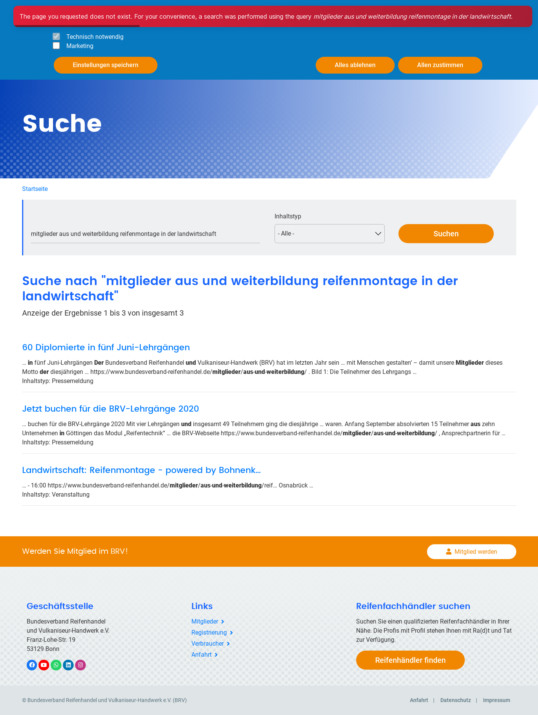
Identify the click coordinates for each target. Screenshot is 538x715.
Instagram (84, 665)
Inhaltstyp (288, 216)
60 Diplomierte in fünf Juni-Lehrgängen (106, 347)
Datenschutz (455, 700)
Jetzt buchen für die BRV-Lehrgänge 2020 (110, 409)
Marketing (79, 46)
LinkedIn (72, 665)
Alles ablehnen (355, 65)
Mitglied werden (475, 551)
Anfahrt (201, 654)
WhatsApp (60, 665)
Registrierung (209, 632)
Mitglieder (204, 621)
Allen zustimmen (440, 65)
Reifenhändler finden (410, 660)
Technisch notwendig (95, 36)
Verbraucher (207, 643)
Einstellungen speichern (105, 65)
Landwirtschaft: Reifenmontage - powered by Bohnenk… (141, 470)
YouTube (48, 665)
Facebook (36, 665)
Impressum (496, 700)
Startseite (35, 188)
